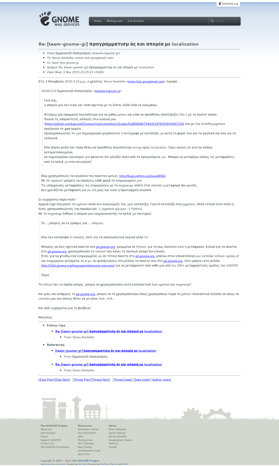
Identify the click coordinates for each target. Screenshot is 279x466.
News (112, 425)
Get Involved (47, 433)
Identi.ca (114, 443)
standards (60, 464)
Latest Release (117, 433)
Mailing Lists (114, 21)
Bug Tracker (85, 447)
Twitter (113, 447)
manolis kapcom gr (107, 91)
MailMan (104, 464)
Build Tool (84, 454)
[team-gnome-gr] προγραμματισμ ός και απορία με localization (105, 351)
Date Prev (46, 379)
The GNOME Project (53, 425)
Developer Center (88, 429)
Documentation (87, 433)
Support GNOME (50, 440)
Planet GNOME (118, 436)
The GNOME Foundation (55, 447)
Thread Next (100, 379)
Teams (44, 436)
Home (97, 21)
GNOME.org (230, 3)
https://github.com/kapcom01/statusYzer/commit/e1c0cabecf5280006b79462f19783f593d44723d (114, 124)
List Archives (136, 21)
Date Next (62, 379)
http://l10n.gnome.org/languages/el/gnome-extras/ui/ (78, 265)
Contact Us (47, 443)
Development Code (89, 450)
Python (114, 464)
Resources (85, 425)
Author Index (161, 379)
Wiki (80, 436)
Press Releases (117, 429)
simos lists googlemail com (145, 81)
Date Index (141, 379)
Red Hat (82, 464)
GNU (125, 464)
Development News (120, 440)
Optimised (45, 464)
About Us (45, 429)
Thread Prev (82, 379)
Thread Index (123, 379)
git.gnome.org (105, 247)
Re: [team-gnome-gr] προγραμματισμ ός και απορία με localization (108, 331)
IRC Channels (86, 443)
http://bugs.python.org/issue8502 (142, 176)
